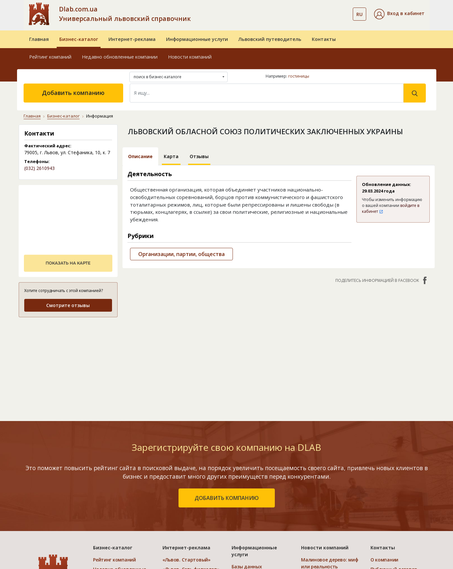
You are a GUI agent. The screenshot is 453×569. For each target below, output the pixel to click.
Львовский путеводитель (269, 39)
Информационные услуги (197, 39)
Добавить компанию (73, 93)
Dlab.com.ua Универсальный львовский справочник (125, 14)
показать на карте (68, 263)
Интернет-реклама (132, 39)
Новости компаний (190, 57)
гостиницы (298, 76)
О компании (384, 560)
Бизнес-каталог (78, 39)
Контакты (324, 39)
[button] (399, 14)
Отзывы (199, 156)
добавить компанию (227, 498)
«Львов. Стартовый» (186, 560)
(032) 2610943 (39, 168)
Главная (39, 39)
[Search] (267, 92)
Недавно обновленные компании (120, 57)
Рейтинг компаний (50, 57)
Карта (171, 156)
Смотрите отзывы (68, 305)
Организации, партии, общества (181, 254)
